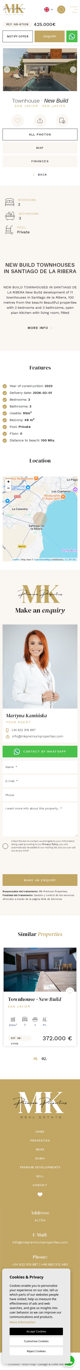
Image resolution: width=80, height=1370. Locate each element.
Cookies (14, 1364)
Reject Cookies (36, 1351)
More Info (40, 328)
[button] (40, 120)
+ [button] (8, 482)
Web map (29, 1364)
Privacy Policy (50, 844)
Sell (40, 1176)
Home (40, 1131)
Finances (40, 161)
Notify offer (17, 36)
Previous (7, 69)
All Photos (40, 134)
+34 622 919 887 (21, 730)
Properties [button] (40, 1140)
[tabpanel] (40, 997)
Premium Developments (40, 1167)
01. (35, 1058)
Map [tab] (40, 147)
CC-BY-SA (70, 559)
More (40, 1149)
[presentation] (25, 863)
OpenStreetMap (42, 559)
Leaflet (15, 559)
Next (73, 69)
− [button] (8, 488)
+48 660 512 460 (54, 1264)
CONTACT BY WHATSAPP (40, 752)
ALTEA (40, 1220)
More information (22, 1322)
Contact (40, 1185)
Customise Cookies (36, 1341)
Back (40, 174)
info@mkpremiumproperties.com (34, 736)
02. (44, 1058)
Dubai (40, 1158)
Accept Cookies (36, 1331)
